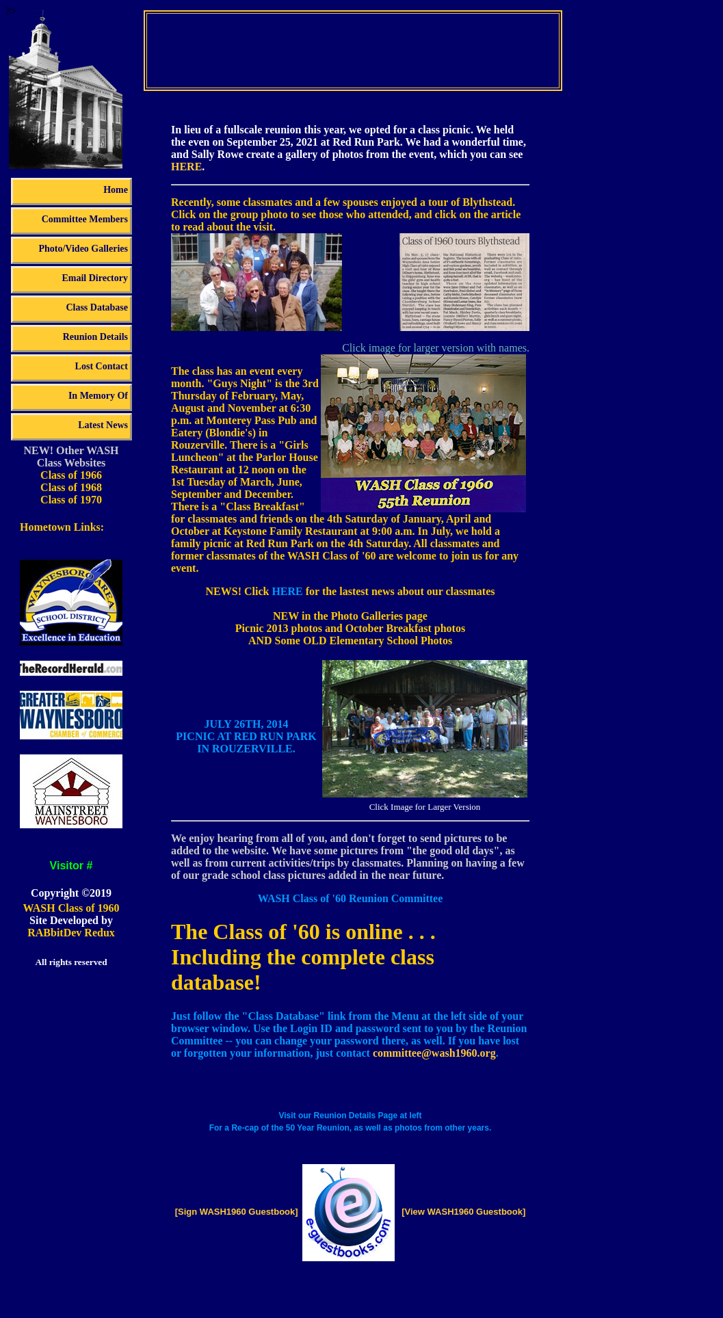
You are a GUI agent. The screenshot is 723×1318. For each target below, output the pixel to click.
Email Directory (95, 278)
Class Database (97, 307)
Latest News (103, 425)
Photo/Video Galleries (83, 248)
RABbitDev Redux (71, 932)
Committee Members (85, 219)
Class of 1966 (71, 475)
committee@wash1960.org (434, 1053)
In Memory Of (98, 396)
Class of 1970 (71, 499)
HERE (186, 166)
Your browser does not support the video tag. (353, 49)
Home (115, 190)
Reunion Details (95, 337)
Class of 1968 (71, 487)
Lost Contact (101, 366)
